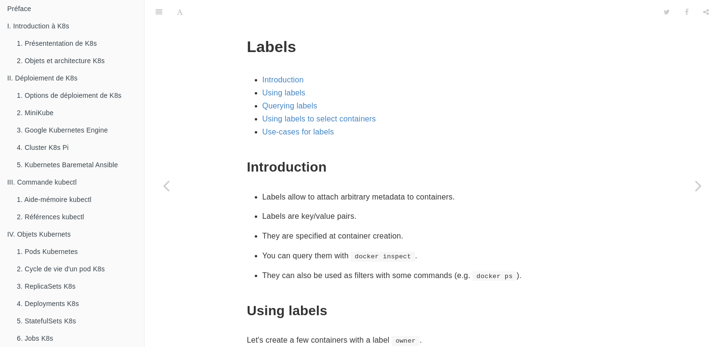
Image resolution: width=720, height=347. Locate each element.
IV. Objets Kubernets (39, 234)
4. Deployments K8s (48, 303)
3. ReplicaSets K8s (46, 286)
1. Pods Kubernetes (47, 251)
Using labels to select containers (319, 95)
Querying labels (289, 82)
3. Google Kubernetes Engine (62, 130)
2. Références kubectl (50, 217)
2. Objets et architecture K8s (61, 61)
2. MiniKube (35, 113)
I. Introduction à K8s (38, 26)
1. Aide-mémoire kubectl (54, 199)
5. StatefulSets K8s (46, 321)
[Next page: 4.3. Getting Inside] (698, 185)
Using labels (284, 69)
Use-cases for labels (298, 108)
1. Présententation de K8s (57, 43)
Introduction (283, 56)
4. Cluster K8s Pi (43, 147)
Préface (19, 9)
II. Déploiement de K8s (42, 78)
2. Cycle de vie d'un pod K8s (61, 269)
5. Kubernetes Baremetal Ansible (67, 165)
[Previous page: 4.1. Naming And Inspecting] (166, 185)
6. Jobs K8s (35, 338)
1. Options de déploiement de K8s (69, 95)
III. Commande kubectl (42, 182)
